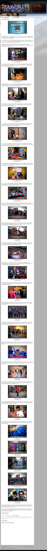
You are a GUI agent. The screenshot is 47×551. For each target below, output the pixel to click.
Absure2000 (4, 143)
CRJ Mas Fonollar (24, 36)
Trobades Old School (5, 513)
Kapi (22, 103)
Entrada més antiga (29, 546)
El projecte (10, 15)
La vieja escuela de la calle (9, 517)
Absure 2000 (10, 516)
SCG (30, 517)
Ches (15, 516)
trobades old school (4, 518)
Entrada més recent (5, 546)
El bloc (14, 15)
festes (29, 516)
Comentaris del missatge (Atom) (10, 548)
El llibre (18, 15)
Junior (25, 40)
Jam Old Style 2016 (17, 36)
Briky (22, 40)
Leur (8, 262)
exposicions (26, 516)
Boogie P (15, 104)
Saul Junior (27, 517)
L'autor (6, 15)
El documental (23, 15)
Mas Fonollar (21, 517)
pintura (24, 517)
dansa (17, 516)
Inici (2, 15)
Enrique (14, 105)
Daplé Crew (7, 38)
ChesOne (3, 123)
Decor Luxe (3, 183)
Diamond (23, 516)
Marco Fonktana (27, 303)
